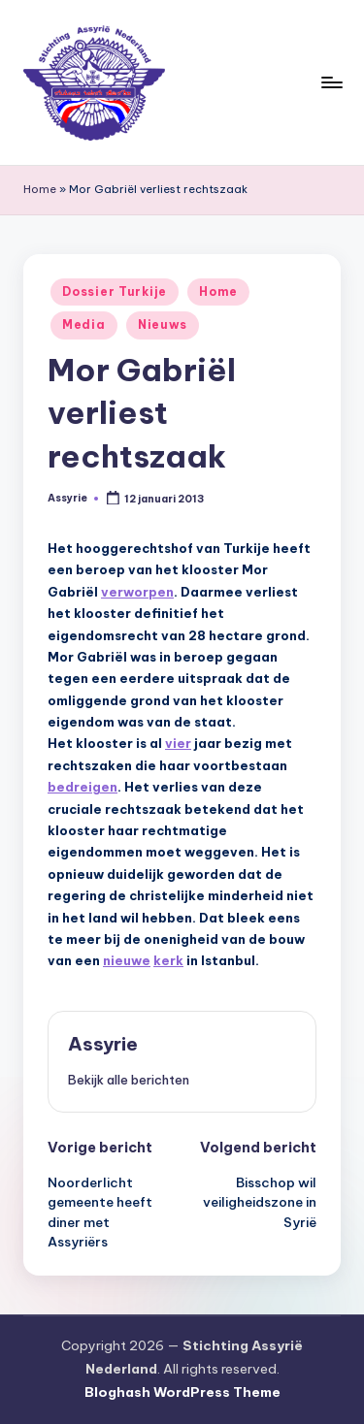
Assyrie (103, 1043)
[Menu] (331, 82)
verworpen (137, 591)
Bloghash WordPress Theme (182, 1392)
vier (178, 743)
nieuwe (126, 960)
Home (39, 189)
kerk (168, 960)
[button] (128, 1079)
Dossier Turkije (114, 291)
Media (84, 324)
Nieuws (162, 324)
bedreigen (82, 786)
